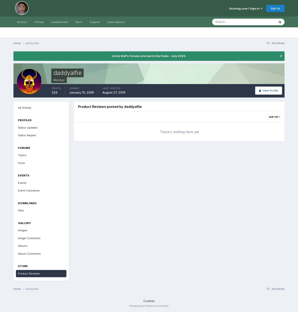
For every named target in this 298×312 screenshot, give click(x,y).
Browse (22, 22)
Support (95, 22)
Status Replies (27, 135)
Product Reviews (29, 273)
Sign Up (275, 8)
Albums (23, 245)
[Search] (230, 22)
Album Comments (29, 253)
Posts (21, 163)
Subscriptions (116, 22)
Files (21, 210)
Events (22, 182)
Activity (39, 22)
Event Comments (29, 190)
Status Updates (28, 127)
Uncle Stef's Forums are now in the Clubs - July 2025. (149, 56)
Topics (22, 155)
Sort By (274, 117)
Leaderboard (59, 22)
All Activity (24, 107)
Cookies (149, 301)
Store (78, 22)
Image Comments (29, 238)
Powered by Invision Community (149, 305)
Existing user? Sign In (245, 8)
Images (22, 230)
